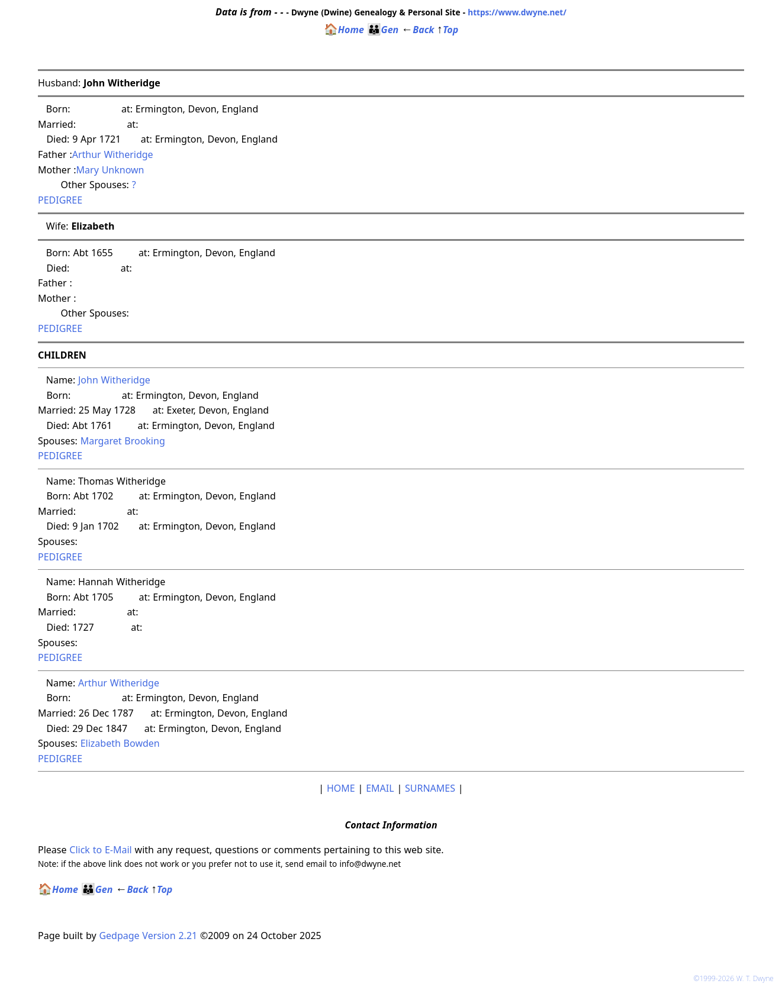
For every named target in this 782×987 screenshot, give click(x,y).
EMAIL (380, 788)
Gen (383, 29)
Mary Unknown (110, 169)
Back (417, 29)
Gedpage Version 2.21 (148, 935)
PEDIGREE (60, 200)
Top (447, 29)
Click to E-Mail (100, 849)
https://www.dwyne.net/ (517, 12)
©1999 (736, 978)
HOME (341, 788)
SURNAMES (430, 788)
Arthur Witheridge (112, 154)
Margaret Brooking (123, 440)
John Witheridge (114, 379)
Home (344, 29)
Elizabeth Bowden (120, 743)
